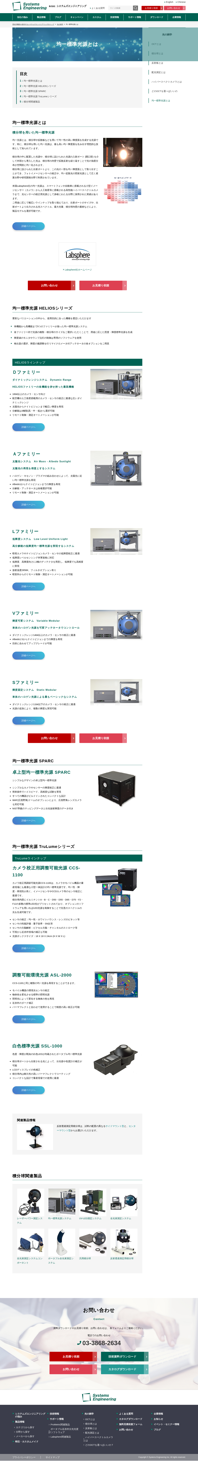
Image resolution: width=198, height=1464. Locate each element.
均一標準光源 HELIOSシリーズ (40, 86)
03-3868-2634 (101, 1342)
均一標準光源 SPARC (35, 91)
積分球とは (91, 1423)
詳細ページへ (29, 226)
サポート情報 (134, 17)
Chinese (181, 2)
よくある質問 (98, 8)
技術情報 (114, 17)
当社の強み (22, 17)
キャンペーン (76, 17)
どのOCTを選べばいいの (164, 91)
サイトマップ (53, 1456)
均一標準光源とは (33, 80)
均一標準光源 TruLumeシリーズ (40, 96)
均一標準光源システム (59, 1218)
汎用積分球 (85, 1258)
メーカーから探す (25, 1435)
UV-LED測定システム (90, 1218)
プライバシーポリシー (24, 1456)
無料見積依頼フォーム (130, 1423)
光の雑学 (89, 1413)
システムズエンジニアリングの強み (30, 1414)
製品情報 (41, 17)
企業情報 (176, 17)
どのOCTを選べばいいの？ (99, 1444)
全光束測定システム (120, 1218)
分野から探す (23, 1431)
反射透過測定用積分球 (121, 1258)
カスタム (97, 17)
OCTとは (90, 1418)
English (169, 2)
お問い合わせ (174, 8)
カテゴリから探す (25, 1426)
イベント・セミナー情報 (166, 1423)
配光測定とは (159, 72)
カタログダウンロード (122, 1368)
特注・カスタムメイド (26, 1440)
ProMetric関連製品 (60, 1423)
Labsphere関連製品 (61, 1436)
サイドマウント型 (114, 1126)
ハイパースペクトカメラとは (167, 81)
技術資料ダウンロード (122, 1356)
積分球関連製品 (32, 101)
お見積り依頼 (151, 8)
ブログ (58, 17)
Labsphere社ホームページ (78, 269)
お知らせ (158, 1418)
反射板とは (157, 63)
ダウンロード (156, 17)
